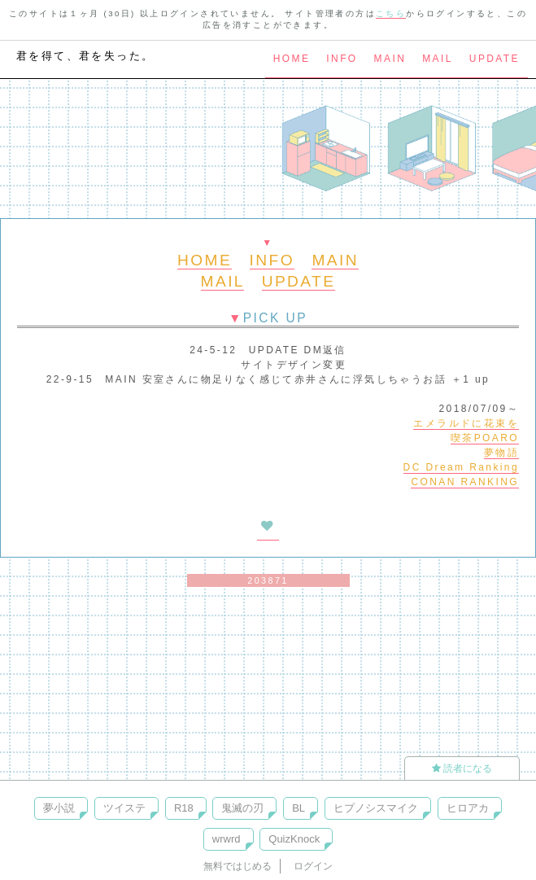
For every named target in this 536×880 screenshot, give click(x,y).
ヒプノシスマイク (375, 808)
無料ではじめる (237, 866)
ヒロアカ (468, 808)
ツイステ (124, 808)
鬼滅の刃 (242, 808)
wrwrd (226, 839)
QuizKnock (294, 839)
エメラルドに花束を (466, 423)
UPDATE (494, 58)
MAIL (437, 58)
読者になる (462, 768)
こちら (391, 13)
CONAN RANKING (465, 482)
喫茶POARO (485, 438)
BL (298, 808)
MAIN (390, 58)
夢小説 (59, 808)
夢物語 (501, 452)
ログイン (313, 866)
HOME (292, 58)
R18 (184, 808)
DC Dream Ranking (461, 467)
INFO (341, 58)
